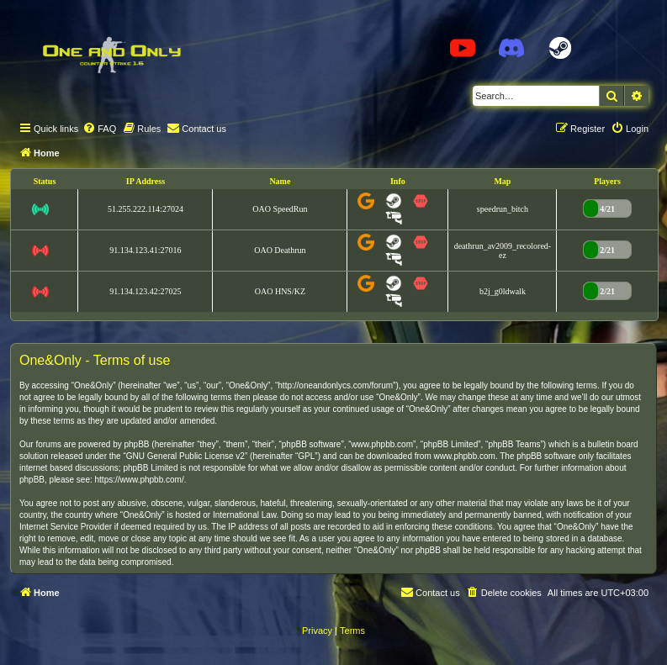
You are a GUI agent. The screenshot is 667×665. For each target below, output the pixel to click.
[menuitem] (99, 129)
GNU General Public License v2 (185, 456)
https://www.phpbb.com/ (139, 479)
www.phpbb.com (464, 456)
